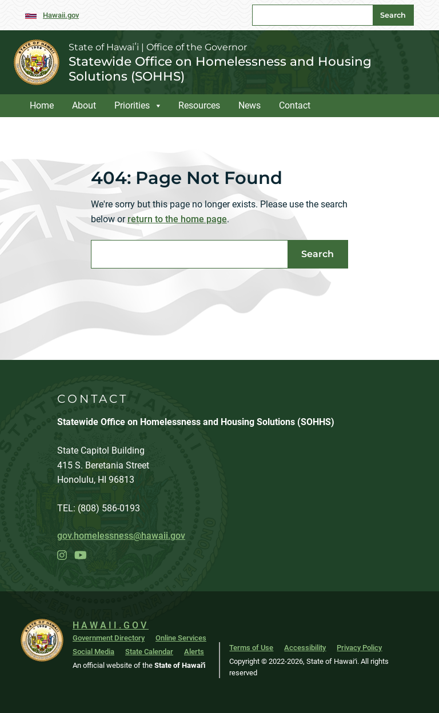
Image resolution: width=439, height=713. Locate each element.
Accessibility (305, 647)
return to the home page (177, 219)
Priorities (132, 105)
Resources (199, 105)
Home (42, 105)
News (249, 105)
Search (393, 15)
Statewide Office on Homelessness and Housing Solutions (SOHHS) (220, 68)
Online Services (180, 638)
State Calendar (149, 651)
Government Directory (109, 638)
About (84, 105)
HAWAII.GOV (111, 625)
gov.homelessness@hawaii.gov (121, 535)
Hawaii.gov (61, 15)
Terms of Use (251, 647)
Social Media (93, 651)
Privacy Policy (359, 647)
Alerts (194, 651)
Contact (294, 105)
